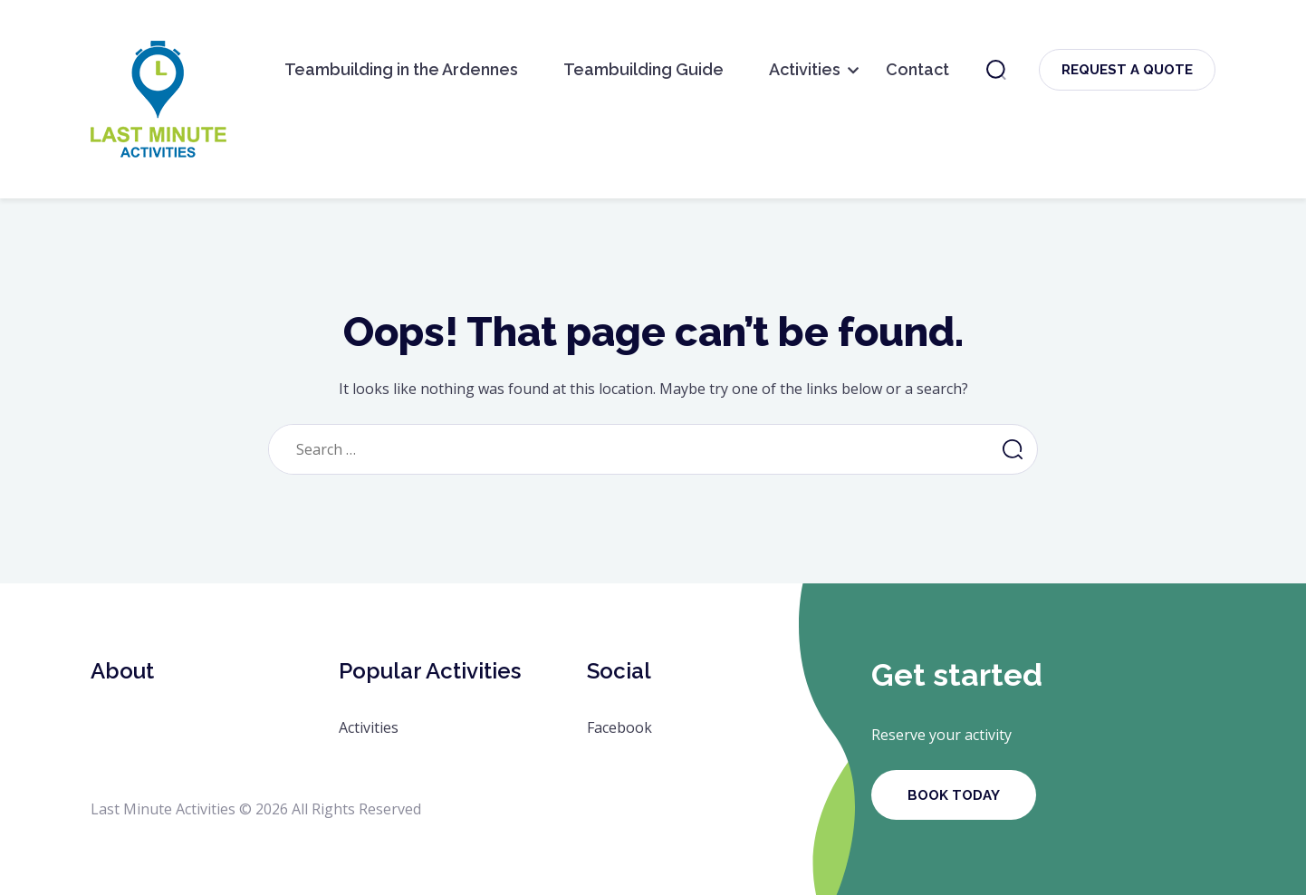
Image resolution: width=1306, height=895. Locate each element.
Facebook (619, 727)
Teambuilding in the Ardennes (401, 69)
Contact (917, 69)
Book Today (953, 795)
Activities (804, 69)
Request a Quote (1127, 70)
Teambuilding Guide (643, 69)
